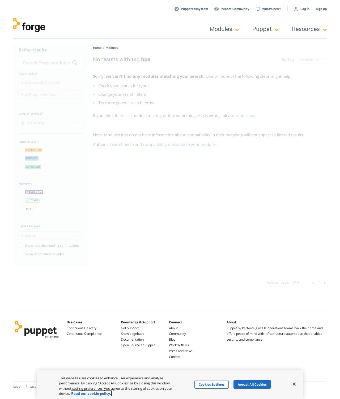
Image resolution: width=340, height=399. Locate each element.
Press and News (181, 351)
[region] (170, 384)
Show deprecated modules (41, 254)
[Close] (294, 384)
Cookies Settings (211, 384)
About (173, 328)
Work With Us (179, 345)
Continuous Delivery (81, 328)
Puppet (265, 28)
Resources (309, 28)
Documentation (132, 339)
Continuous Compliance (84, 333)
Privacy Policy (35, 386)
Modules (224, 28)
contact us (244, 115)
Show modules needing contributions (49, 245)
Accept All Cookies (252, 384)
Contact (174, 356)
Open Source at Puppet (138, 345)
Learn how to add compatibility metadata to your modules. (164, 144)
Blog (172, 339)
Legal (17, 386)
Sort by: (289, 59)
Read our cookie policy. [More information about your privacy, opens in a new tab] (91, 393)
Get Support (130, 328)
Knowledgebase (132, 333)
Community (177, 333)
